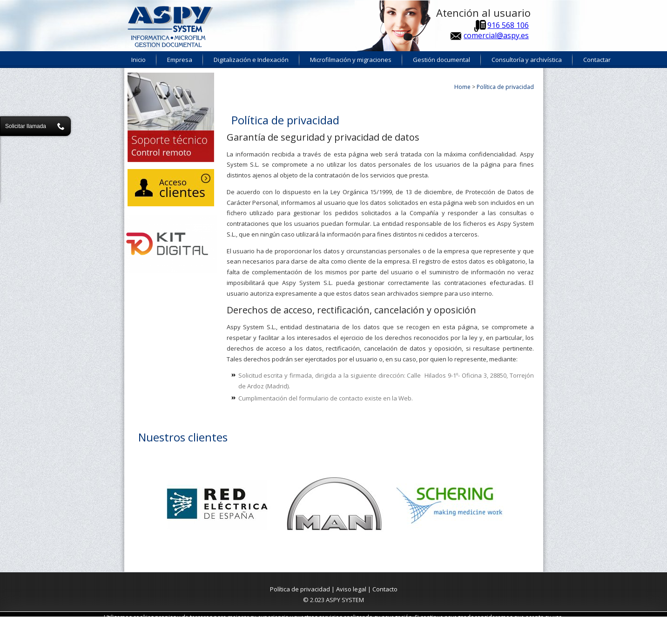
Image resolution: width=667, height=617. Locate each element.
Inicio (138, 59)
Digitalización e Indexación (251, 59)
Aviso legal (351, 589)
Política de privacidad (300, 589)
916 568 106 (508, 25)
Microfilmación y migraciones (350, 59)
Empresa (179, 59)
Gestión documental (441, 59)
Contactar (597, 59)
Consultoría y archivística (527, 59)
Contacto (385, 589)
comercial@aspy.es (496, 35)
